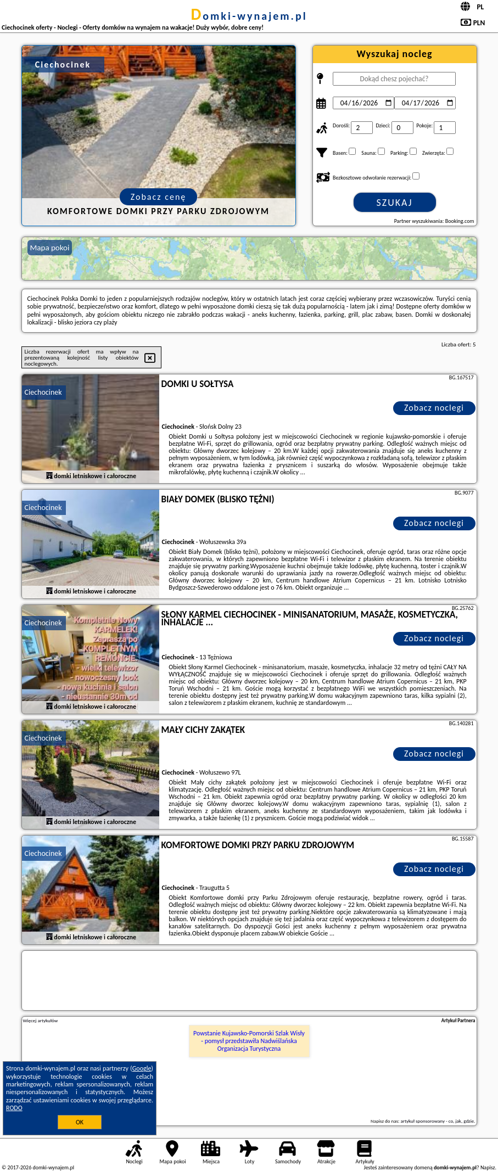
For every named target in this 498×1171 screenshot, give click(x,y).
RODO (14, 1108)
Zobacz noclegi (434, 407)
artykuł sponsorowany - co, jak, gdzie (437, 1121)
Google (142, 1068)
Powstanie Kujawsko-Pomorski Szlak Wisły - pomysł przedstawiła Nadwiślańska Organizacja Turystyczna (249, 1041)
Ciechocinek (43, 392)
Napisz (487, 1167)
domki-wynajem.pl (249, 16)
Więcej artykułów (40, 1020)
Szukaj (395, 203)
